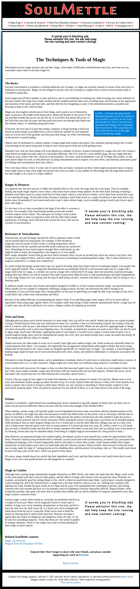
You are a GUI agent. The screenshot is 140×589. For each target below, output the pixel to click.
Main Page (15, 22)
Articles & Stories (35, 22)
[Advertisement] (70, 43)
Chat (99, 25)
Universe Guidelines (92, 22)
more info (127, 576)
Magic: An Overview (15, 540)
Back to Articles (71, 563)
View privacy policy (70, 582)
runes (26, 363)
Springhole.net (124, 25)
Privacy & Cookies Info (119, 22)
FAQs (70, 25)
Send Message (85, 25)
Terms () (37, 25)
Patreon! (84, 554)
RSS (109, 25)
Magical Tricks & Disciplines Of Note (23, 543)
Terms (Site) (16, 25)
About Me (57, 25)
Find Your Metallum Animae (63, 22)
